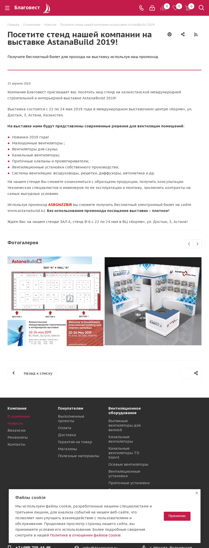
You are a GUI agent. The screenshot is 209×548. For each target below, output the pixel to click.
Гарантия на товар (75, 441)
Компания (16, 408)
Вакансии (16, 430)
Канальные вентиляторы (120, 439)
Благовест (32, 7)
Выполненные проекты (71, 418)
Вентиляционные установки (124, 473)
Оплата (64, 427)
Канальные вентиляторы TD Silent (123, 453)
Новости (15, 423)
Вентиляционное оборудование (124, 410)
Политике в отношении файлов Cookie (85, 535)
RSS (196, 34)
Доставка (67, 434)
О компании (18, 416)
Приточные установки (129, 482)
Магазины (67, 448)
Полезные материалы (78, 455)
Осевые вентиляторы (128, 464)
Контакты (16, 444)
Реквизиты (17, 437)
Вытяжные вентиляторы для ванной (124, 425)
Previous (189, 244)
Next (197, 244)
